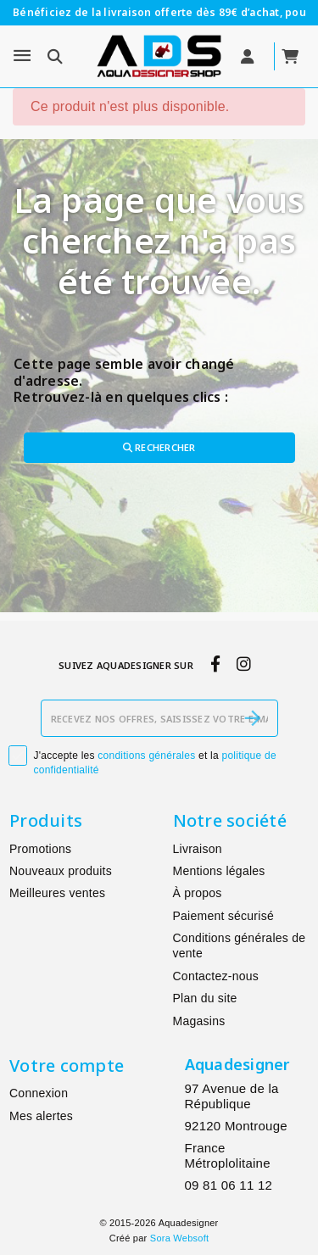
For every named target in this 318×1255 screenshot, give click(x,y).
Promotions (40, 849)
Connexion (38, 1093)
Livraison (197, 849)
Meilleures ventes (57, 893)
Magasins (199, 1021)
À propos (197, 893)
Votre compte (66, 1065)
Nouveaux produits (60, 871)
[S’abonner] (252, 718)
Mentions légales (219, 871)
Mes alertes (41, 1116)
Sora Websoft (179, 1238)
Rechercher (159, 447)
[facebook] (215, 665)
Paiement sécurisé (223, 916)
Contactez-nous (216, 976)
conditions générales (146, 755)
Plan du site (205, 998)
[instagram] (243, 665)
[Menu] (22, 56)
